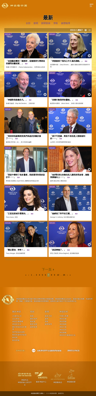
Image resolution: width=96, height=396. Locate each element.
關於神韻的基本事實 (19, 328)
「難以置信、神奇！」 (18, 249)
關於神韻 (16, 312)
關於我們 (33, 319)
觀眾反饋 (7, 34)
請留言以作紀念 (73, 350)
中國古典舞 (64, 316)
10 (58, 275)
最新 (32, 316)
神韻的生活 (16, 324)
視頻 (32, 312)
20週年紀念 (17, 316)
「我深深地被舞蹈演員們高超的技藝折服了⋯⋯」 (23, 137)
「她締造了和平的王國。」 (64, 213)
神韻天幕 (63, 327)
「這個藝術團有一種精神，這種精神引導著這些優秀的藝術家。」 (25, 62)
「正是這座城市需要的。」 (19, 213)
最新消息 (48, 316)
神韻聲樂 (63, 321)
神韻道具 (63, 330)
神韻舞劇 (63, 332)
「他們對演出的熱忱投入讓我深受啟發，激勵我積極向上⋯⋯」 (69, 175)
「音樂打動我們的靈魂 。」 (64, 99)
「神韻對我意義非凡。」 (18, 99)
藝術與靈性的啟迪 (19, 335)
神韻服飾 (63, 324)
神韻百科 (64, 312)
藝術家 (15, 337)
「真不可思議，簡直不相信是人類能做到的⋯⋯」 (67, 137)
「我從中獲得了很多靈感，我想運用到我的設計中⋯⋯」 (25, 175)
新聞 (47, 312)
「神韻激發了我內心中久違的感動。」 (68, 61)
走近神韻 (15, 319)
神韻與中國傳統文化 (68, 335)
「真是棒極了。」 (60, 249)
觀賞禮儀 (15, 340)
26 (64, 275)
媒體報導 (33, 327)
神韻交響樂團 (17, 321)
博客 (46, 321)
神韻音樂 (63, 319)
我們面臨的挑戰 (18, 332)
